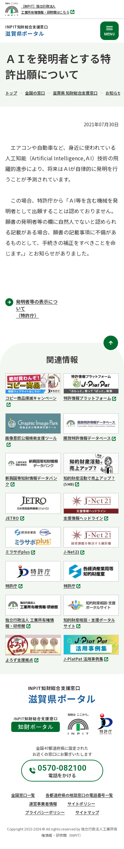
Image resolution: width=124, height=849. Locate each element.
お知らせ (113, 93)
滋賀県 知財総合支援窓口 (75, 93)
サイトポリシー (81, 803)
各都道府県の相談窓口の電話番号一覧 (79, 795)
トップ (11, 93)
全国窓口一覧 (23, 795)
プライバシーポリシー (45, 812)
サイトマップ (87, 812)
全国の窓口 (35, 93)
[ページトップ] (111, 343)
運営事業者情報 (43, 803)
